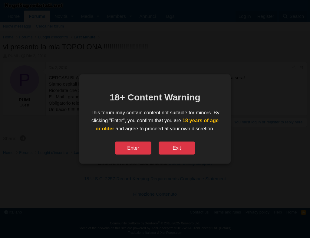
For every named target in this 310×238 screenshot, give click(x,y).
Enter (133, 148)
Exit (177, 148)
